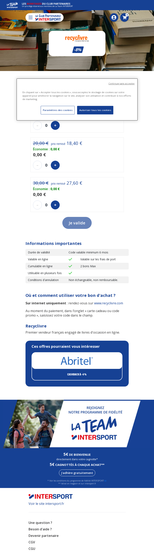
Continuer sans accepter (121, 83)
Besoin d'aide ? (40, 529)
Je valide (77, 223)
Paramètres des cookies (58, 110)
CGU (32, 548)
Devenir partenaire (44, 535)
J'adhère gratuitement (77, 473)
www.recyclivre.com (108, 303)
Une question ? (40, 522)
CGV (32, 542)
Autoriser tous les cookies (95, 110)
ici (105, 480)
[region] (77, 99)
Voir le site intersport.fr (46, 503)
